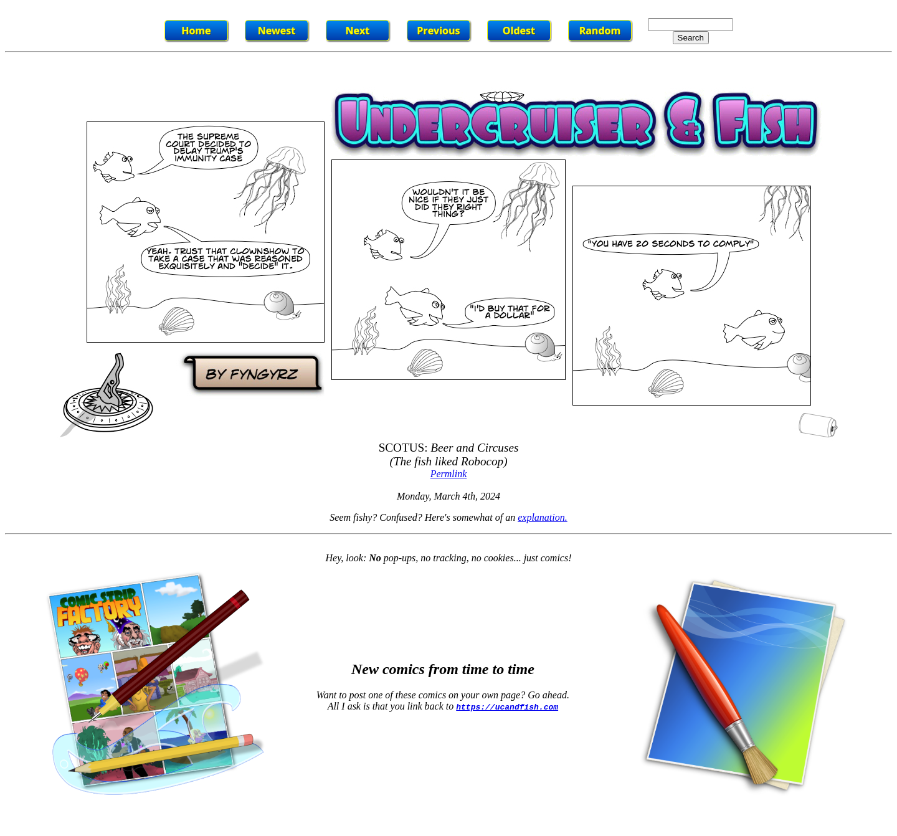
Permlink (448, 473)
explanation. (542, 517)
